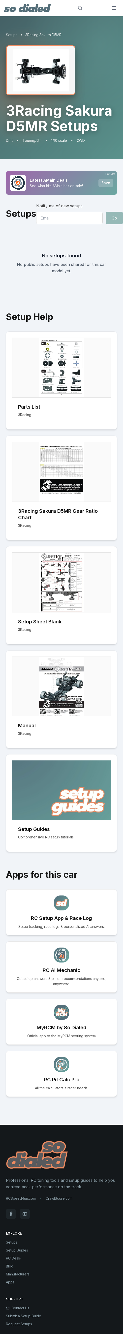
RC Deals (13, 1258)
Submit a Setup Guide (23, 1316)
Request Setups (19, 1324)
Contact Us (17, 1308)
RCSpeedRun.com (21, 1198)
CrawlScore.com (59, 1198)
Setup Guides (17, 1250)
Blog (9, 1266)
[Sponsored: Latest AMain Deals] (61, 183)
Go (114, 218)
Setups (11, 35)
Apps (10, 1282)
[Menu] (114, 8)
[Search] (80, 7)
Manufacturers (18, 1274)
